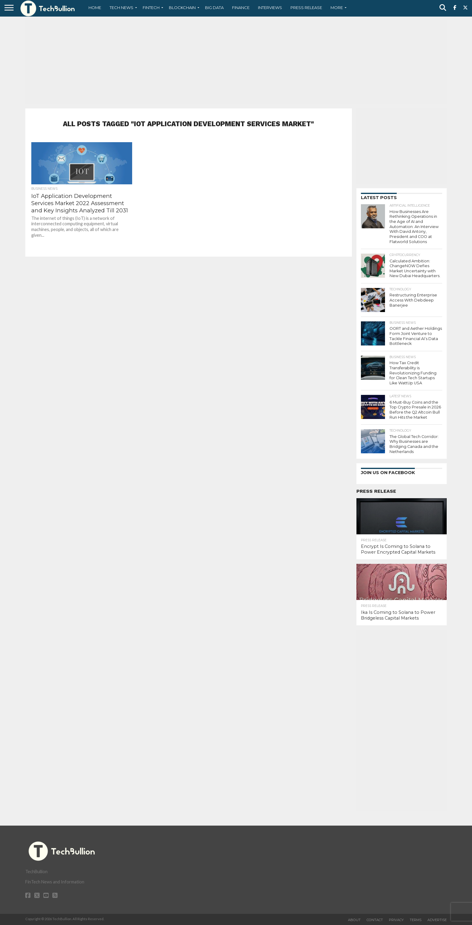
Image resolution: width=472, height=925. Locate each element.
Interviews (270, 7)
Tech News (121, 7)
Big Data (214, 7)
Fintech (151, 7)
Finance (241, 7)
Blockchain (182, 7)
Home (94, 7)
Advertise (437, 920)
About (354, 920)
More (337, 7)
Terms (415, 920)
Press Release (306, 7)
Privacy (396, 920)
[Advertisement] (236, 62)
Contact (375, 920)
